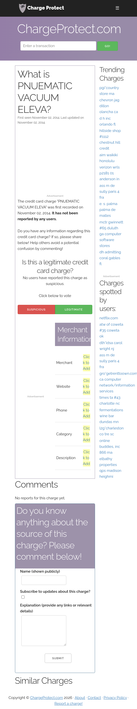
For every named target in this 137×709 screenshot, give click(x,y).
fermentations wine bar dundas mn (111, 416)
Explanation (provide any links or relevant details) (56, 608)
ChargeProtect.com (46, 698)
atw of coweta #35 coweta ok (111, 330)
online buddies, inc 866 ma (109, 446)
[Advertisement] (55, 162)
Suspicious (36, 309)
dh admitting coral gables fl (110, 258)
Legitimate (74, 309)
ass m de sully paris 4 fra (109, 191)
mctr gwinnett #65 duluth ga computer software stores (111, 234)
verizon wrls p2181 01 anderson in (109, 173)
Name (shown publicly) (40, 571)
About (80, 698)
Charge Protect (41, 8)
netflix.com (108, 318)
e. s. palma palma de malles (108, 210)
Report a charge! (69, 703)
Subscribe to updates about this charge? (55, 591)
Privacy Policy (115, 698)
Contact (94, 698)
